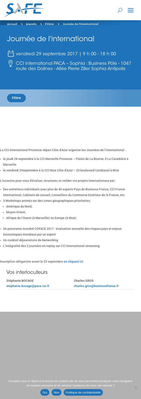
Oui (45, 392)
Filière (49, 24)
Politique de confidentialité (83, 392)
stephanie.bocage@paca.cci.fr (27, 286)
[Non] (135, 387)
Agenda (31, 24)
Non (56, 392)
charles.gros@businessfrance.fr (96, 286)
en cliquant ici (73, 261)
